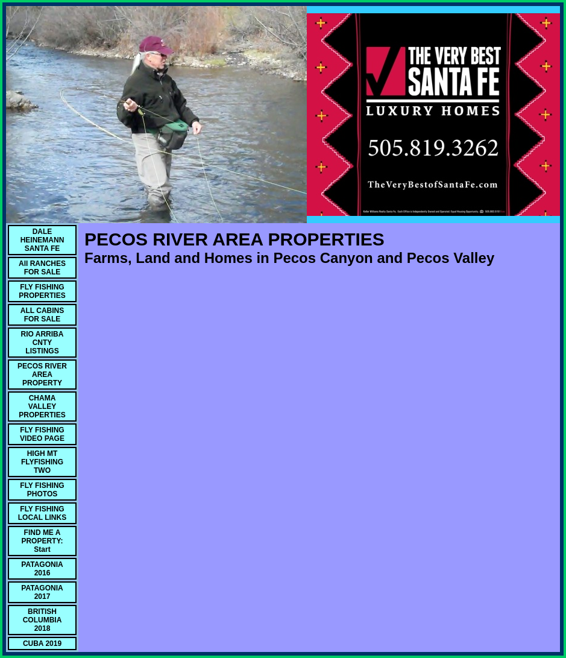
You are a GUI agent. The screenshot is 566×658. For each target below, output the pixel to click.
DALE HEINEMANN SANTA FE (42, 240)
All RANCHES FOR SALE (42, 267)
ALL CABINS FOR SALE (42, 314)
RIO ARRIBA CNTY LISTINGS (42, 342)
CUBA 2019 (42, 643)
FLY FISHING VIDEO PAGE (42, 434)
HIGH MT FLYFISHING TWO (42, 462)
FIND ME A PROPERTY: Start (42, 541)
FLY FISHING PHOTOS (42, 489)
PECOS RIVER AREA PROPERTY (42, 374)
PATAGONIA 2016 (42, 568)
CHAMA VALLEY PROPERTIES (42, 406)
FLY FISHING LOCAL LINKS (42, 513)
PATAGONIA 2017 (42, 592)
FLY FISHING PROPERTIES (42, 291)
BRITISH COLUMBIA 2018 (42, 620)
